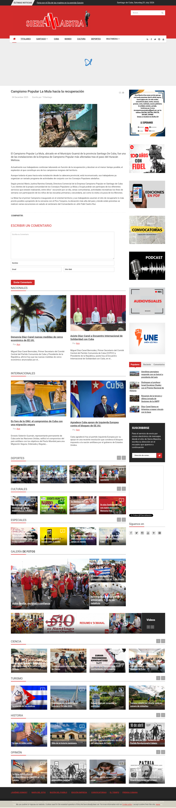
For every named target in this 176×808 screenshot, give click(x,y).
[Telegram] (154, 533)
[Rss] (147, 39)
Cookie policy (127, 804)
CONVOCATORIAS (99, 792)
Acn (18, 344)
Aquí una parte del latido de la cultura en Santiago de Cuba (53, 508)
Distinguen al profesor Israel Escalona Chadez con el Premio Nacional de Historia (147, 386)
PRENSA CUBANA (130, 792)
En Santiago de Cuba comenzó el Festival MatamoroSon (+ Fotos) (22, 508)
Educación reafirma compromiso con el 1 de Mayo (107, 578)
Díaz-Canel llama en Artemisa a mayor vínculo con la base (152, 409)
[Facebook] (151, 39)
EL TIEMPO (114, 792)
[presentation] (32, 280)
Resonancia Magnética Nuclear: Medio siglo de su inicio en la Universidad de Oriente (29, 666)
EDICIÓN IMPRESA (79, 792)
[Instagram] (159, 39)
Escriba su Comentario (62, 245)
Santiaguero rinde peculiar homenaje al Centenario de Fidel (111, 538)
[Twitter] (155, 39)
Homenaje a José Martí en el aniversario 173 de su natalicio (107, 600)
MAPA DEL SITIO (38, 792)
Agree (158, 804)
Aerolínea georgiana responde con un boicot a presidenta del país (152, 374)
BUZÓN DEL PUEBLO (58, 792)
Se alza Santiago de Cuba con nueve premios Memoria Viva (111, 508)
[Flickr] (159, 533)
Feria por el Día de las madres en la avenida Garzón (60, 3)
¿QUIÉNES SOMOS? (19, 792)
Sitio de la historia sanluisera (64, 743)
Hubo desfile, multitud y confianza (31, 603)
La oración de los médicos (23, 706)
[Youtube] (163, 39)
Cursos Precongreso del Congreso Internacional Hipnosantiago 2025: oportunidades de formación (106, 666)
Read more (17, 606)
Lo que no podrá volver (22, 743)
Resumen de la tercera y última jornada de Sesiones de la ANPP (151, 398)
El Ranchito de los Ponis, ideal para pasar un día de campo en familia (82, 538)
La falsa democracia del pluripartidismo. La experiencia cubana (25, 777)
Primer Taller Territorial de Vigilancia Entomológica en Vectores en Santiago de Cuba (146, 666)
